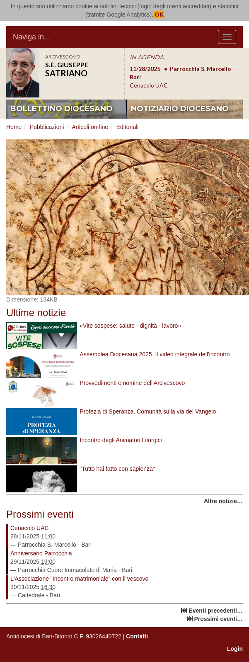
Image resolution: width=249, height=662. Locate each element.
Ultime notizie (36, 312)
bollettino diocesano (61, 108)
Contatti (137, 636)
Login (235, 648)
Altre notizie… (223, 501)
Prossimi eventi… (218, 619)
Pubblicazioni (47, 127)
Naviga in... (31, 37)
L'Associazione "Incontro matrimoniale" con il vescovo (79, 578)
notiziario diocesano (180, 108)
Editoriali (127, 127)
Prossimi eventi (40, 514)
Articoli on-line (90, 127)
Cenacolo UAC (29, 528)
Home (14, 127)
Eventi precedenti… (216, 610)
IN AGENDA (147, 57)
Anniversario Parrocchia (41, 553)
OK (158, 14)
